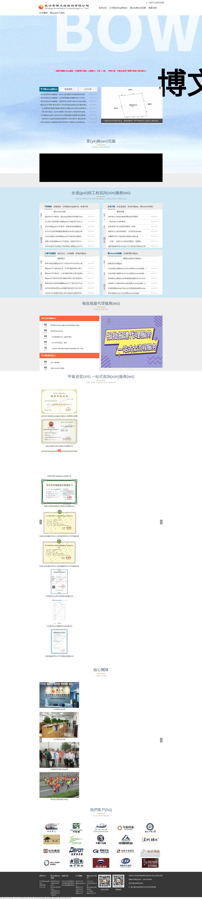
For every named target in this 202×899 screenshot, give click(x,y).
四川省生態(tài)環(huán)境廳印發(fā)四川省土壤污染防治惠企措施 (64, 288)
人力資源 (90, 891)
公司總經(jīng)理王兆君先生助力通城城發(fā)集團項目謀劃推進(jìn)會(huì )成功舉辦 (64, 115)
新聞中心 (42, 876)
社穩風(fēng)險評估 (71, 207)
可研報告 (48, 207)
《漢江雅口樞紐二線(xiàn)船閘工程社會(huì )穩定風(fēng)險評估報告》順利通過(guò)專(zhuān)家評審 (64, 112)
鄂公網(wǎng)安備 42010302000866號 (142, 887)
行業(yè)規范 (41, 219)
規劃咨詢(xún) (55, 893)
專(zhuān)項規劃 (115, 253)
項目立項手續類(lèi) (48, 318)
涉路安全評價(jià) (115, 263)
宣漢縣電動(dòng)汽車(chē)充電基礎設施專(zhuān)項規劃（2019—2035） (128, 288)
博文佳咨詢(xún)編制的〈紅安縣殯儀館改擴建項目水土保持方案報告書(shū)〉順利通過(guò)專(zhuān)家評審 (64, 98)
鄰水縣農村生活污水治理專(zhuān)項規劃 (123, 293)
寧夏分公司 (79, 891)
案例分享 (41, 238)
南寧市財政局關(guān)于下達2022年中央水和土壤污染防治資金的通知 (64, 263)
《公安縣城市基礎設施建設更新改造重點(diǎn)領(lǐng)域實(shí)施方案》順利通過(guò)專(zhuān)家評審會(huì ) (64, 108)
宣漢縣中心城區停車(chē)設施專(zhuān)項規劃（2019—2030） (128, 283)
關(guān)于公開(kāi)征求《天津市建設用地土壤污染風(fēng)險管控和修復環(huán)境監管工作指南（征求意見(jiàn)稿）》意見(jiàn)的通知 (64, 268)
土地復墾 (70, 253)
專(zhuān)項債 (60, 212)
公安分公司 (79, 889)
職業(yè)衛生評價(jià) (132, 258)
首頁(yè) (103, 8)
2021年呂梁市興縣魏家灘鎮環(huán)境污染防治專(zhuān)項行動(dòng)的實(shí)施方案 (64, 231)
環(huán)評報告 (146, 207)
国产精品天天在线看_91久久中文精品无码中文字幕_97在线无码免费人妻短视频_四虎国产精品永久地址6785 (35, 898)
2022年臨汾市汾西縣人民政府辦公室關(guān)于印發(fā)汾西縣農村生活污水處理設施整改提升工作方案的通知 (64, 246)
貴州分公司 (79, 881)
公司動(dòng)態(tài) (118, 8)
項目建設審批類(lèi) (48, 355)
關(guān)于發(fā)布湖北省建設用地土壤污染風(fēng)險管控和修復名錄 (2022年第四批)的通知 (64, 278)
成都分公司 (79, 893)
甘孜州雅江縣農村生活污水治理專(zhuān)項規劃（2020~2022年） (128, 268)
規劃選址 (61, 258)
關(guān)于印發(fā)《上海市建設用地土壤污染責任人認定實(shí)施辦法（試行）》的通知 (64, 273)
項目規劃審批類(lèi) (68, 885)
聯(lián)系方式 (91, 893)
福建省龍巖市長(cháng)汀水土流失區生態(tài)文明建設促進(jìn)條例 (128, 246)
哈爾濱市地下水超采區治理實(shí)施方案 (123, 236)
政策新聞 (68, 89)
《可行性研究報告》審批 (59, 343)
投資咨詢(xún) (55, 881)
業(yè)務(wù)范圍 (138, 8)
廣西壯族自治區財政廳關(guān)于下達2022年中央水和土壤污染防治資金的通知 (64, 283)
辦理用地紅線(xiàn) (57, 331)
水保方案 (111, 207)
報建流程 (152, 8)
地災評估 (61, 253)
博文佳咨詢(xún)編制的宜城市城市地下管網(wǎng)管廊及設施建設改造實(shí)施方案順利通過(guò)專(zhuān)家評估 (64, 122)
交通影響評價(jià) (130, 253)
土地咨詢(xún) (55, 891)
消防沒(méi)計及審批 (57, 368)
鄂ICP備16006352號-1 (136, 883)
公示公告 (88, 89)
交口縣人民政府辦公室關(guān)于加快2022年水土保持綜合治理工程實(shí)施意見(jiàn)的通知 (64, 221)
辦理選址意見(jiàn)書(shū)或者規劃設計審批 (65, 325)
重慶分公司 (79, 887)
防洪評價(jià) (133, 207)
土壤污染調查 (50, 253)
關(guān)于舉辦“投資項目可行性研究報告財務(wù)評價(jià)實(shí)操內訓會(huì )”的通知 (64, 105)
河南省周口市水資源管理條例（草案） (122, 226)
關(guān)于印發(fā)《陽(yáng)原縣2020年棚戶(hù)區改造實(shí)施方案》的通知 (64, 217)
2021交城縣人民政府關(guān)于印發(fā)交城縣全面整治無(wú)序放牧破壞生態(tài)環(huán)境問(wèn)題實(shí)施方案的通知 (64, 236)
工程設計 (53, 895)
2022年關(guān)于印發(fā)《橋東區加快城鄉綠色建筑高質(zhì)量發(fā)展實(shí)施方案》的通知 (64, 226)
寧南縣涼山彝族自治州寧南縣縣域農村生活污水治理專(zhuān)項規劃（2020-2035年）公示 (128, 278)
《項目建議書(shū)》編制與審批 (61, 337)
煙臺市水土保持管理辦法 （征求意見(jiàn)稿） (125, 231)
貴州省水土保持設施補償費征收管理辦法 (123, 217)
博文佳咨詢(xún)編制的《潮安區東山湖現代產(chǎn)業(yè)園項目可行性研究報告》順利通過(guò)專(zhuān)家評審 (64, 101)
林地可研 (84, 207)
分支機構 (43, 13)
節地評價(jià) (81, 253)
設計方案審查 (55, 362)
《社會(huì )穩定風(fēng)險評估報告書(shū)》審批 (67, 348)
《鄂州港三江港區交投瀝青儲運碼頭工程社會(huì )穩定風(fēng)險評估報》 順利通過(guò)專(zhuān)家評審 (64, 119)
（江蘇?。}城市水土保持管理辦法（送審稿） (125, 241)
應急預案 (120, 212)
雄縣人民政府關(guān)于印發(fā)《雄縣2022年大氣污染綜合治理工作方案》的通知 (64, 241)
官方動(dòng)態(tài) (49, 89)
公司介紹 (90, 881)
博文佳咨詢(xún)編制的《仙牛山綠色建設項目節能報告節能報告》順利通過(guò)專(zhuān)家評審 (64, 94)
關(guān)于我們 (57, 13)
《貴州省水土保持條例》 (117, 221)
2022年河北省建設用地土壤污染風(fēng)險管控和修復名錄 (64, 293)
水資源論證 (121, 207)
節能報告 (57, 207)
